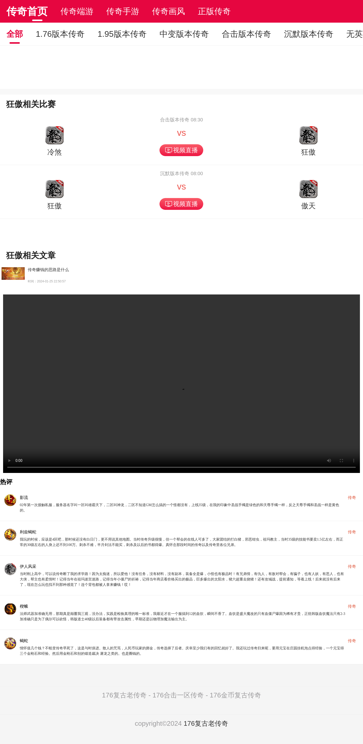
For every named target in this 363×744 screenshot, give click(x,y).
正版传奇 (214, 11)
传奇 (352, 497)
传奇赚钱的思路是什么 (48, 269)
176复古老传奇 (206, 723)
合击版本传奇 (246, 34)
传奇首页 (27, 11)
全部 (14, 34)
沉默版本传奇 (308, 34)
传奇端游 (76, 11)
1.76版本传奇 (60, 34)
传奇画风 (168, 11)
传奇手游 (122, 11)
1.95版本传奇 (122, 34)
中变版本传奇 (184, 34)
